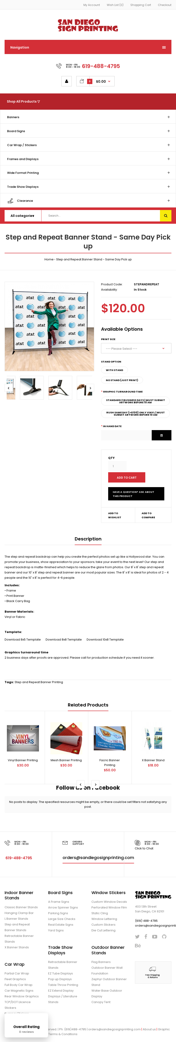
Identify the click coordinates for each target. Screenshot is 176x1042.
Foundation (99, 973)
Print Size (108, 339)
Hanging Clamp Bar (19, 913)
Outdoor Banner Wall (107, 968)
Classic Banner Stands (21, 907)
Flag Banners (101, 962)
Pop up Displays (60, 979)
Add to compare (148, 515)
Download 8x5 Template (23, 639)
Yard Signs (56, 930)
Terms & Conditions (62, 1034)
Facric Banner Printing (109, 762)
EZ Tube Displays (60, 973)
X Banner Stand (153, 760)
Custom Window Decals (109, 902)
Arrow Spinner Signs (63, 907)
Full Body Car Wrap (19, 985)
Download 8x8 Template (64, 639)
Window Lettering (104, 919)
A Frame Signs (58, 902)
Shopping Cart (140, 5)
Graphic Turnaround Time (123, 391)
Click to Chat (144, 848)
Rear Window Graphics (22, 996)
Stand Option (111, 361)
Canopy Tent (100, 1002)
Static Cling (99, 913)
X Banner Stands (17, 947)
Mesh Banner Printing (66, 760)
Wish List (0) (115, 5)
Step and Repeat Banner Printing (39, 682)
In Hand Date (112, 426)
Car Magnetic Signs (19, 990)
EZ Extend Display (61, 990)
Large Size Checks (61, 919)
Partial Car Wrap (17, 973)
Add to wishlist (114, 515)
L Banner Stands (16, 919)
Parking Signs (58, 913)
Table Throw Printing (63, 985)
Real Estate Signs (60, 924)
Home (49, 259)
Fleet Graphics (15, 979)
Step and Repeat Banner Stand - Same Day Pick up (94, 259)
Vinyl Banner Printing (23, 760)
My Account (91, 5)
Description (88, 539)
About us (149, 1029)
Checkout (164, 5)
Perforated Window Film (109, 907)
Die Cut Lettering (103, 930)
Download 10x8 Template (105, 639)
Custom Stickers (103, 924)
